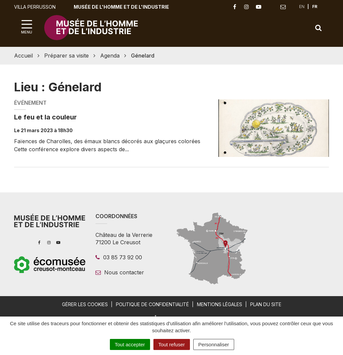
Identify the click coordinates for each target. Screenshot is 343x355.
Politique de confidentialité (152, 304)
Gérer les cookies (85, 304)
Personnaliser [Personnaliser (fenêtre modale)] (213, 344)
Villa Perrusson (35, 7)
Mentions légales (219, 304)
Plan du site (265, 304)
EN (301, 6)
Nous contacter (119, 272)
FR (314, 6)
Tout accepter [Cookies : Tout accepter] (130, 344)
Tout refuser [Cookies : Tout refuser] (171, 344)
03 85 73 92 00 (118, 257)
